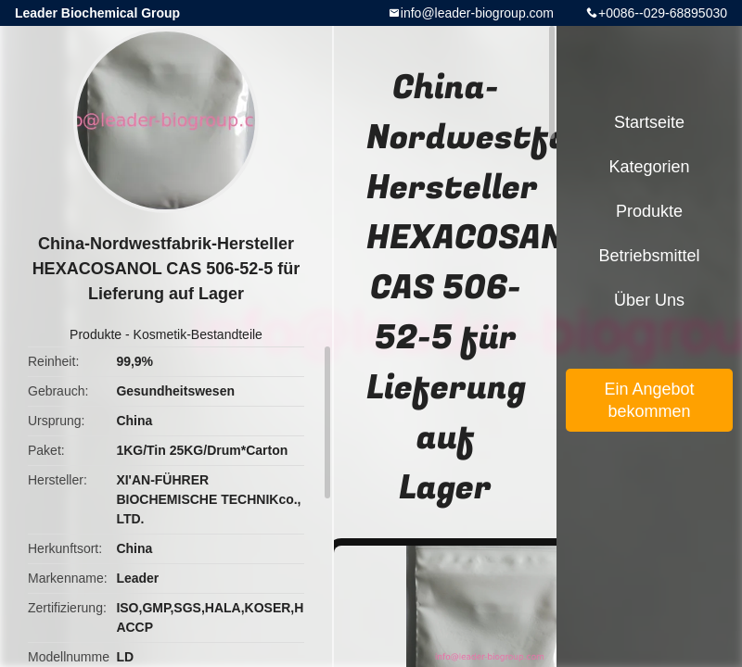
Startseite (649, 122)
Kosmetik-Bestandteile (198, 334)
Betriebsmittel (648, 255)
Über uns (649, 300)
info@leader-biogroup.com (477, 13)
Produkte (96, 334)
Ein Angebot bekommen (649, 400)
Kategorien (648, 166)
